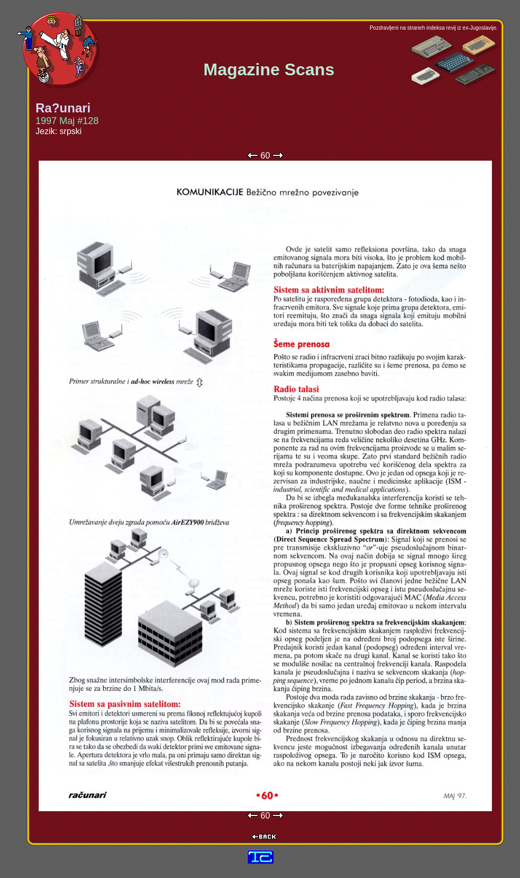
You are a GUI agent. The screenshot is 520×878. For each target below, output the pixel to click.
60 (265, 155)
